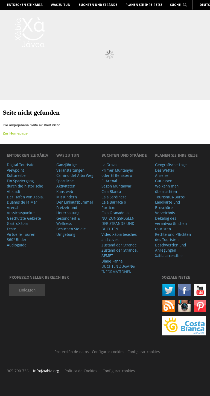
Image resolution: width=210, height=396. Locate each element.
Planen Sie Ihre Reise (144, 5)
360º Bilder (17, 239)
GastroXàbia (17, 223)
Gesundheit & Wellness (68, 221)
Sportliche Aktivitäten (65, 183)
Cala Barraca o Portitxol (113, 205)
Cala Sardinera (113, 197)
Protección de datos (72, 351)
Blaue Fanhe (112, 261)
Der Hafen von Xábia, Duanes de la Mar (25, 199)
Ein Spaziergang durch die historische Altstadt (25, 186)
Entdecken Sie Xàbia (25, 5)
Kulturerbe (16, 175)
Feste (11, 228)
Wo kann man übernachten (167, 188)
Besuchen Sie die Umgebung (71, 231)
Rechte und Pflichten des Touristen (173, 237)
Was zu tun (60, 5)
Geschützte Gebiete (24, 218)
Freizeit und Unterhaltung (67, 210)
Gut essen (163, 180)
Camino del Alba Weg (74, 175)
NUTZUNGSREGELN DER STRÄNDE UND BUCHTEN (118, 223)
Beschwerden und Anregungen (170, 247)
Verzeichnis (165, 212)
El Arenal (109, 180)
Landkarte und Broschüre (167, 205)
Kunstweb (64, 191)
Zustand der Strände (119, 245)
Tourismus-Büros (170, 197)
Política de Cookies (81, 370)
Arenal (12, 207)
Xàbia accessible (169, 255)
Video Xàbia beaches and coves (119, 237)
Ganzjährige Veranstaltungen (70, 167)
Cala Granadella (115, 212)
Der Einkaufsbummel (74, 202)
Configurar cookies (108, 351)
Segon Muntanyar (116, 186)
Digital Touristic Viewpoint (20, 167)
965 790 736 (18, 370)
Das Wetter (164, 170)
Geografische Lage (171, 164)
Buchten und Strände (97, 5)
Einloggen (27, 290)
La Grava (108, 164)
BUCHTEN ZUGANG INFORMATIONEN (118, 269)
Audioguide (17, 245)
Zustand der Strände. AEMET (119, 253)
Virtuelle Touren (21, 234)
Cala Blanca (111, 191)
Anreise (161, 175)
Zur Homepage (15, 133)
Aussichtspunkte (21, 212)
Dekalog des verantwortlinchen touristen (171, 223)
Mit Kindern (66, 197)
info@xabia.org (46, 370)
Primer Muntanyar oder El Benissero (117, 173)
